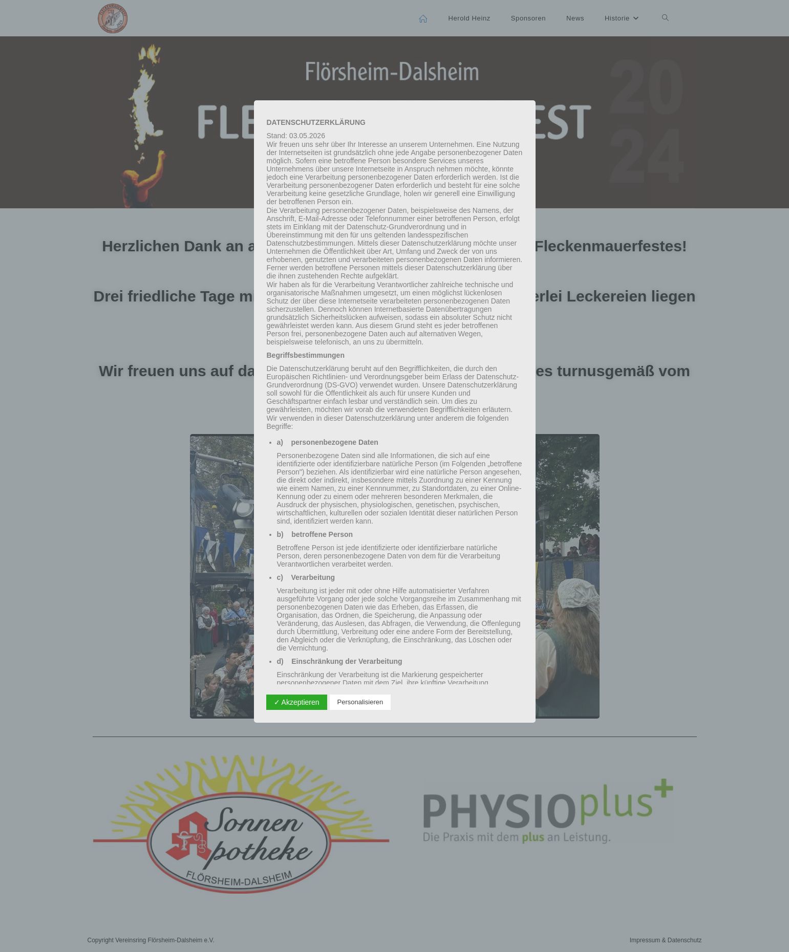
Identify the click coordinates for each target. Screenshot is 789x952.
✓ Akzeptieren (296, 702)
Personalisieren (360, 702)
